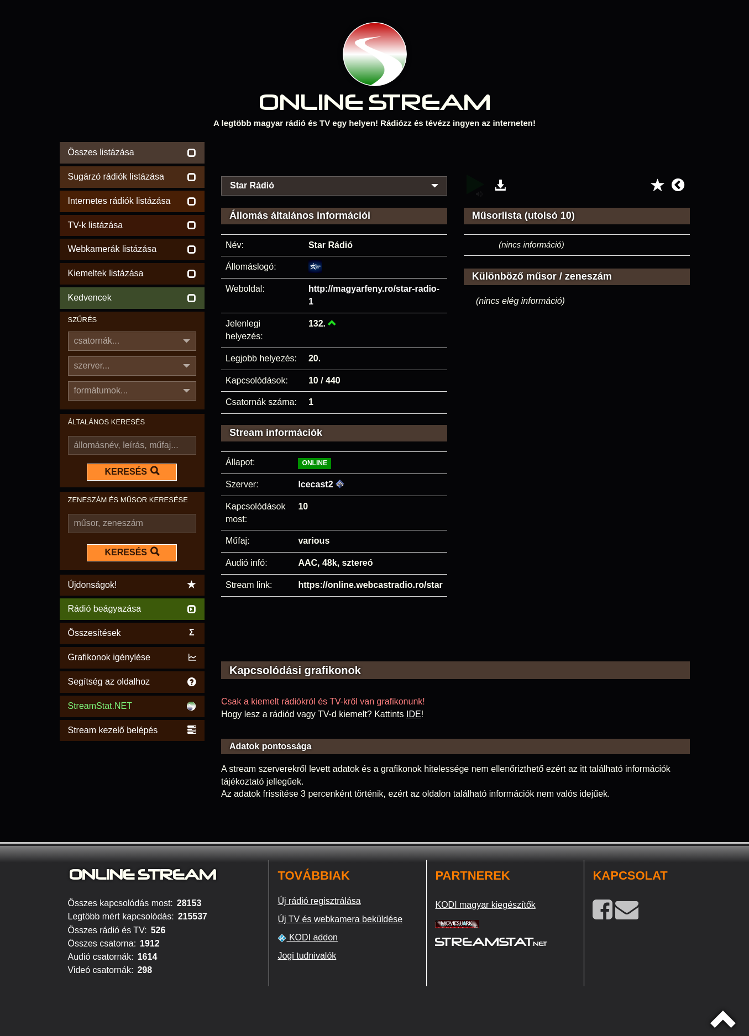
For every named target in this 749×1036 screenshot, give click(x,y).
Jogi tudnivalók (306, 955)
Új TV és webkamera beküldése (339, 919)
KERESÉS (132, 471)
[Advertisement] (455, 156)
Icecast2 (315, 484)
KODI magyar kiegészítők (485, 904)
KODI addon (307, 938)
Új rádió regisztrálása (318, 901)
